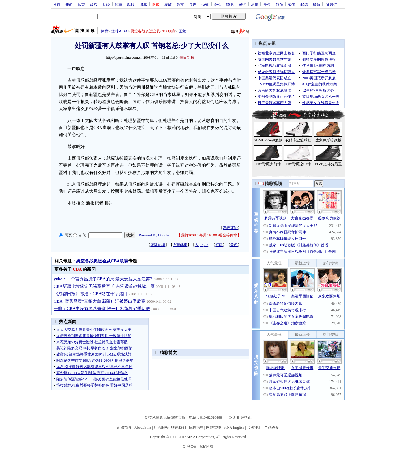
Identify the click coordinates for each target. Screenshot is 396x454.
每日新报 (186, 57)
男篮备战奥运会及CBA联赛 (153, 31)
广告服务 (161, 427)
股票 (118, 4)
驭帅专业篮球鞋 (298, 140)
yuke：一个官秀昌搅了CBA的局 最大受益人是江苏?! (103, 279)
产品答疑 (271, 427)
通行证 (331, 4)
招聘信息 (196, 427)
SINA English (233, 427)
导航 (316, 4)
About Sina (142, 427)
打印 (219, 245)
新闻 (69, 4)
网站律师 (213, 427)
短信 (279, 4)
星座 (254, 4)
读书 (230, 4)
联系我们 (178, 427)
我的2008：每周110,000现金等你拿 (209, 235)
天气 (267, 4)
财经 (106, 4)
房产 (192, 4)
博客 (143, 4)
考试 (242, 4)
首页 (56, 4)
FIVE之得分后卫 (328, 164)
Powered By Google (154, 235)
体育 (81, 4)
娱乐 (93, 4)
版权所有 (206, 446)
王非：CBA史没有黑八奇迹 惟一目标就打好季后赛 (102, 308)
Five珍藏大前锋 (268, 164)
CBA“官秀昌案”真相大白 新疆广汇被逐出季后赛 (100, 301)
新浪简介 (124, 427)
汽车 (180, 4)
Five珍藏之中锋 (298, 164)
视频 (168, 4)
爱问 (291, 4)
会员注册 (254, 427)
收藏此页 (180, 245)
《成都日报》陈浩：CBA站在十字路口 (91, 294)
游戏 (205, 4)
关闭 (234, 245)
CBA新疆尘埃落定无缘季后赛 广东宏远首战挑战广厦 (104, 286)
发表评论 (230, 228)
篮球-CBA (119, 31)
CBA (77, 269)
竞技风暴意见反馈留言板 (164, 417)
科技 (131, 4)
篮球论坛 (157, 245)
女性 (217, 4)
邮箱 (304, 4)
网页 (68, 235)
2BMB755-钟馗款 (268, 140)
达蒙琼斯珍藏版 (328, 140)
